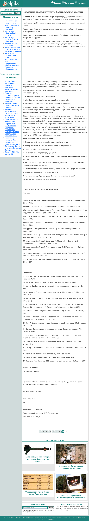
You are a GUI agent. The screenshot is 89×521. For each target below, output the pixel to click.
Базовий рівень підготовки (11, 44)
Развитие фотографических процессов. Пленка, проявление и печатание (12, 97)
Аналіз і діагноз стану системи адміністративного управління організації (12, 25)
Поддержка (81, 517)
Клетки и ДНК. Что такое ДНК (12, 153)
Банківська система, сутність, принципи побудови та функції (13, 49)
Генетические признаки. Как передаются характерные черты (12, 141)
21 (46, 431)
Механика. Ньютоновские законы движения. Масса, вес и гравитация (12, 113)
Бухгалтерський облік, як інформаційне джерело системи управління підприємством (12, 65)
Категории (69, 3)
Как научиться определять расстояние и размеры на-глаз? (12, 129)
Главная (57, 3)
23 (53, 431)
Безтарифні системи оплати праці (11, 55)
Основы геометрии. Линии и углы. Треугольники (12, 122)
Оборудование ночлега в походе (11, 135)
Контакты (82, 3)
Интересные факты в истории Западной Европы (13, 148)
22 (50, 431)
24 (56, 431)
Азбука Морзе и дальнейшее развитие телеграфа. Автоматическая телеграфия (11, 86)
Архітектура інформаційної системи (10, 33)
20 (43, 431)
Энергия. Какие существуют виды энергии (12, 105)
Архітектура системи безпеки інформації (11, 39)
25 (59, 431)
